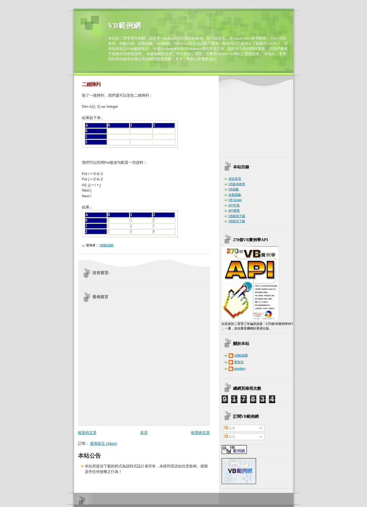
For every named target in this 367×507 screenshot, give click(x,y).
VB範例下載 (237, 216)
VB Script (235, 200)
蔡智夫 (239, 362)
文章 (230, 428)
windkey (240, 368)
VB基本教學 (237, 184)
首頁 (144, 432)
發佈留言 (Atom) (103, 443)
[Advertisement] (257, 117)
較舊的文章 (200, 432)
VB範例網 (124, 26)
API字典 (234, 205)
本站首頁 (235, 178)
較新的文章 (87, 432)
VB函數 (234, 189)
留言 (230, 436)
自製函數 (235, 194)
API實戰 (234, 210)
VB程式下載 (237, 221)
